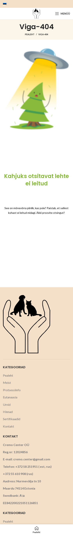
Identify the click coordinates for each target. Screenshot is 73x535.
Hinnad (8, 412)
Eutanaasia (10, 397)
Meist (7, 382)
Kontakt (8, 426)
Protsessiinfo (12, 390)
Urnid (7, 404)
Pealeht (29, 34)
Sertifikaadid (11, 419)
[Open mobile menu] (62, 13)
